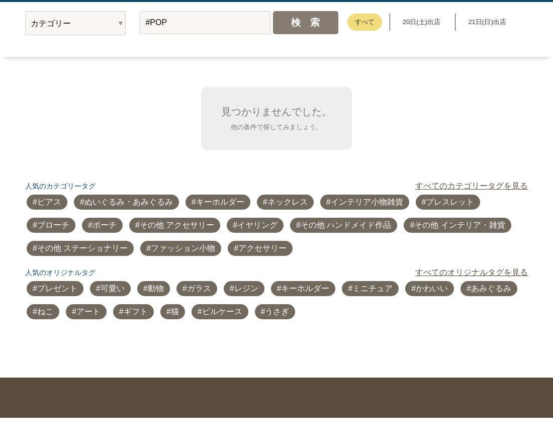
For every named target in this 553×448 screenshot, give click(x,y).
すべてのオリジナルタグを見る (471, 272)
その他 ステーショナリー (82, 248)
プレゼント (57, 288)
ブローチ (53, 225)
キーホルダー (220, 202)
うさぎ (277, 311)
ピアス (49, 202)
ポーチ (105, 225)
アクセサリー (262, 248)
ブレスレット (450, 202)
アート (88, 311)
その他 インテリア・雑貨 (459, 225)
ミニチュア (372, 288)
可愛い (113, 288)
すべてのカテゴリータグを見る (471, 186)
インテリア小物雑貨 (367, 202)
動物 (156, 288)
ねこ (45, 311)
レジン (246, 288)
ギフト (136, 311)
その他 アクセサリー (177, 225)
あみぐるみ (491, 288)
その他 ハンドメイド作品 (346, 225)
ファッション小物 (183, 248)
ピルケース (222, 311)
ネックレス (287, 202)
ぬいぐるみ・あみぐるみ (128, 202)
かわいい (432, 288)
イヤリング (257, 225)
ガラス (199, 288)
